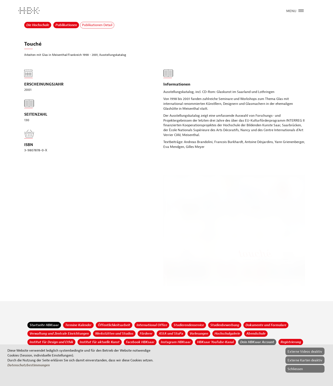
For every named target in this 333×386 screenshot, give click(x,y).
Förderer (146, 333)
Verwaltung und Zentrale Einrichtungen (59, 333)
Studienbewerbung (224, 325)
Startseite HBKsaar (44, 325)
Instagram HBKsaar (176, 342)
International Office (152, 325)
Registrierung (291, 342)
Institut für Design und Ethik (51, 342)
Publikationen (66, 25)
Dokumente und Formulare (266, 325)
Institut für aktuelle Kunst (100, 342)
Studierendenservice (189, 325)
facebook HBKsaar (140, 342)
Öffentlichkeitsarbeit (114, 325)
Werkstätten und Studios (114, 333)
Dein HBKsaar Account (257, 342)
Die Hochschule (37, 25)
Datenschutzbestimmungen (28, 365)
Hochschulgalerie (227, 333)
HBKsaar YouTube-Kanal (215, 342)
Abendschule (255, 333)
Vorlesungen (199, 333)
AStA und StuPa (171, 333)
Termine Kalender (78, 325)
